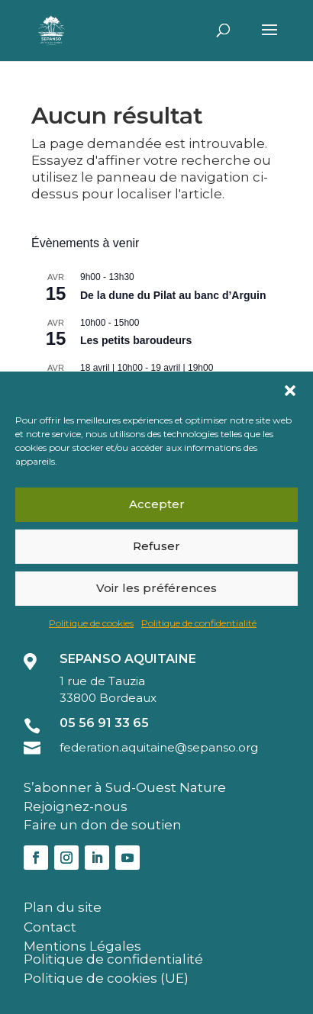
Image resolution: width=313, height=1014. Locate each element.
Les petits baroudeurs (136, 340)
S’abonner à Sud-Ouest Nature (125, 787)
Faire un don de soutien (103, 824)
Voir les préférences (156, 588)
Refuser (156, 546)
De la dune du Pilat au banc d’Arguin (173, 295)
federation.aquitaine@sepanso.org (159, 747)
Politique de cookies (91, 622)
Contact (50, 927)
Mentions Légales (82, 946)
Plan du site (63, 907)
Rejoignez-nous (75, 806)
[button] (290, 390)
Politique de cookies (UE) (106, 978)
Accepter (157, 504)
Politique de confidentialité (199, 622)
